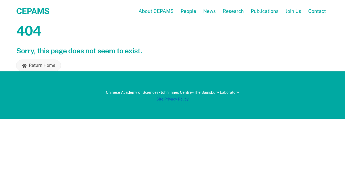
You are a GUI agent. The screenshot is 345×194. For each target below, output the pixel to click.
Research (233, 11)
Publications (264, 11)
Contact (317, 11)
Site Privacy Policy (172, 99)
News (209, 11)
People (188, 11)
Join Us (293, 11)
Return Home (38, 65)
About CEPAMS (156, 11)
